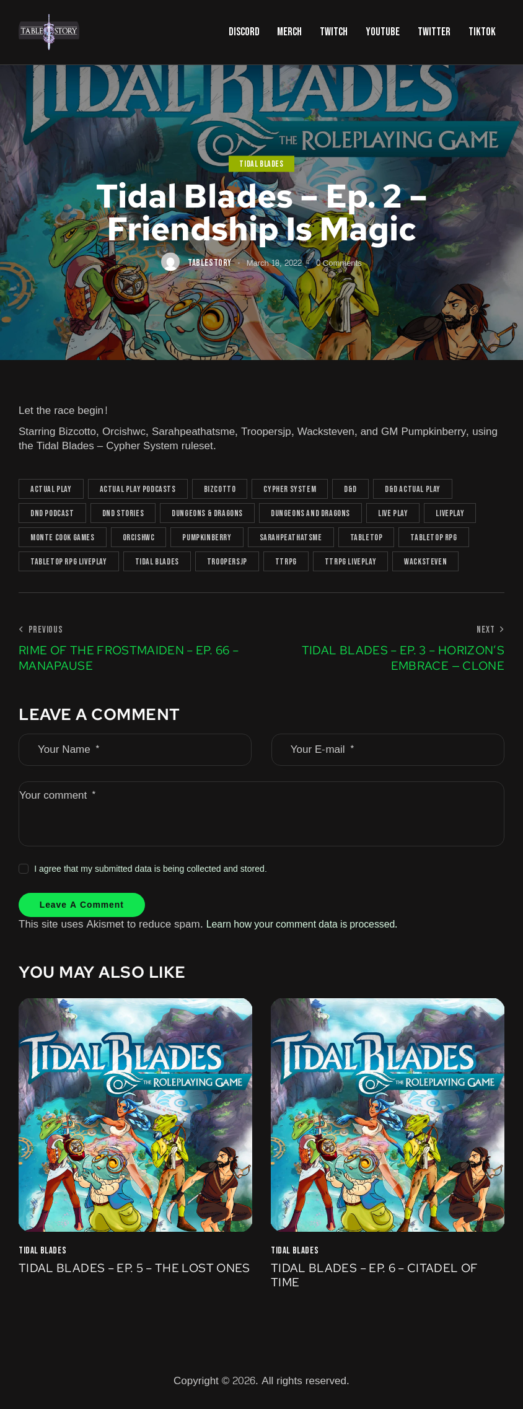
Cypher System (289, 489)
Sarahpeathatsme (291, 537)
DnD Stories (123, 513)
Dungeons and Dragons (310, 513)
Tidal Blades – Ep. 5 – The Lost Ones (121, 1279)
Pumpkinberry (206, 537)
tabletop (366, 537)
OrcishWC (139, 537)
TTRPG (286, 561)
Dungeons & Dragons (207, 513)
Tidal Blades (261, 164)
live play (393, 513)
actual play (51, 489)
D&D (350, 489)
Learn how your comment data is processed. (310, 926)
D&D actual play (413, 489)
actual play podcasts (138, 489)
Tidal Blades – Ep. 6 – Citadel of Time (379, 1279)
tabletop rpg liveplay (68, 561)
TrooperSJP (227, 561)
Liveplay (450, 513)
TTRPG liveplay (350, 561)
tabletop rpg (433, 537)
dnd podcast (52, 513)
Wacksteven (425, 561)
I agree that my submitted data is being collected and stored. (150, 869)
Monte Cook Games (62, 537)
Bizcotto (220, 489)
